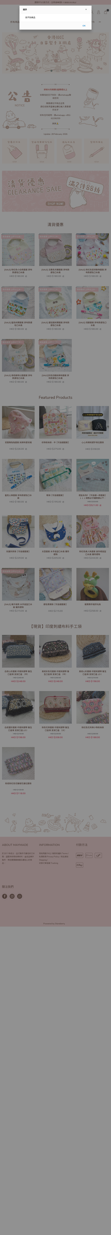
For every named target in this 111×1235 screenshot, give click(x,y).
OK (84, 25)
